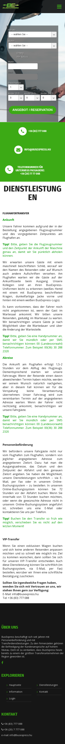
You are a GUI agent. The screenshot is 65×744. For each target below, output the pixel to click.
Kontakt (43, 691)
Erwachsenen (14, 82)
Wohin (11, 41)
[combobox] (32, 34)
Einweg (20, 53)
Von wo (11, 29)
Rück (10, 72)
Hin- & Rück (22, 56)
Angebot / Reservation (32, 110)
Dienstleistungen (48, 685)
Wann (11, 61)
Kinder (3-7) (30, 93)
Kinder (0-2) (13, 93)
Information (15, 691)
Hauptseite (15, 685)
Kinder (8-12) (47, 93)
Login (12, 698)
